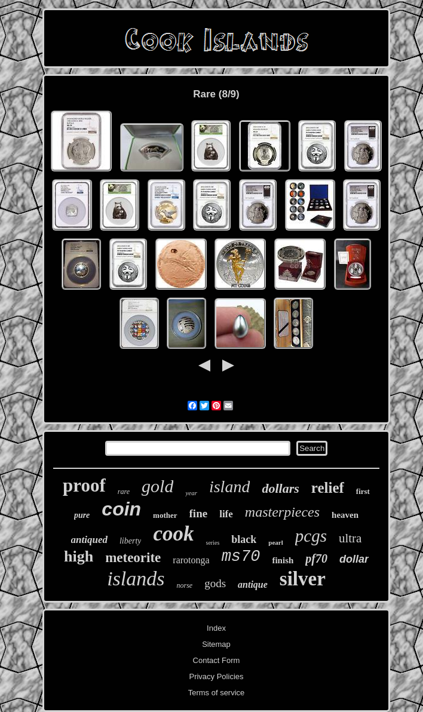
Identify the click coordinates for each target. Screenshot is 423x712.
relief (327, 488)
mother (165, 515)
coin (121, 509)
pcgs (311, 535)
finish (282, 560)
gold (157, 486)
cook (173, 533)
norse (184, 585)
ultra (350, 538)
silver (303, 579)
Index (216, 628)
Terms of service (216, 692)
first (363, 491)
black (243, 539)
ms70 (241, 557)
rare (124, 491)
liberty (130, 540)
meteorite (133, 557)
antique (253, 584)
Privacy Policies (216, 676)
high (78, 556)
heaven (345, 515)
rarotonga (191, 560)
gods (215, 583)
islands (135, 578)
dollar (354, 559)
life (226, 514)
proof (84, 485)
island (229, 486)
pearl (275, 542)
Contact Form (216, 660)
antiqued (89, 539)
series (213, 542)
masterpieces (282, 512)
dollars (280, 488)
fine (198, 513)
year (191, 492)
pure (82, 515)
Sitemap (216, 644)
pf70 (316, 558)
